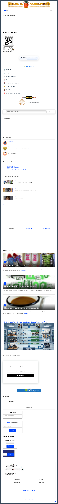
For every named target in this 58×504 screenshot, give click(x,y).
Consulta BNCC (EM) (9, 87)
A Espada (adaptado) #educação (13, 167)
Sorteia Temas (8, 90)
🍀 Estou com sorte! (29, 66)
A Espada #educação (10, 166)
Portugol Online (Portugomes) (11, 73)
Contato (41, 479)
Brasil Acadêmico (12, 494)
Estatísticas (41, 482)
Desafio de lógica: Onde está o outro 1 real (25, 190)
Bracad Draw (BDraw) (10, 77)
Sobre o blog (17, 482)
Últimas (5, 205)
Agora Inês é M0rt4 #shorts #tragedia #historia (16, 169)
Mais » (28, 148)
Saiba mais (18, 184)
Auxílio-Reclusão (19, 198)
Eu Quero (20, 375)
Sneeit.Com (31, 499)
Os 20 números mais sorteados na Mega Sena (20, 287)
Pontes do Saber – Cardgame (11, 83)
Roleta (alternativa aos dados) (12, 93)
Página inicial (17, 479)
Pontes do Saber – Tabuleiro (11, 80)
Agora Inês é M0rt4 (10, 171)
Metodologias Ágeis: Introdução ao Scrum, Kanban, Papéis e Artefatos (25, 322)
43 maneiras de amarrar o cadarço (23, 182)
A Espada (8, 168)
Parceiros (17, 485)
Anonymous (10, 141)
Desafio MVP (8, 70)
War (8, 146)
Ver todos (52, 204)
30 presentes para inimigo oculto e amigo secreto (21, 308)
